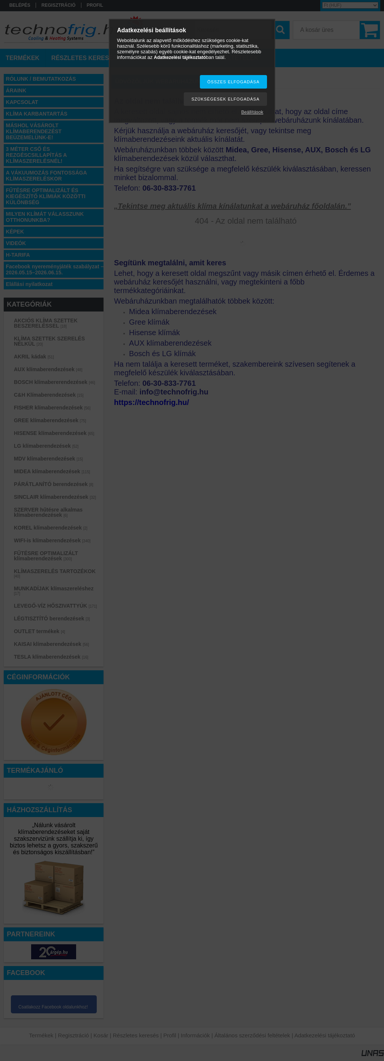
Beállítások (252, 112)
